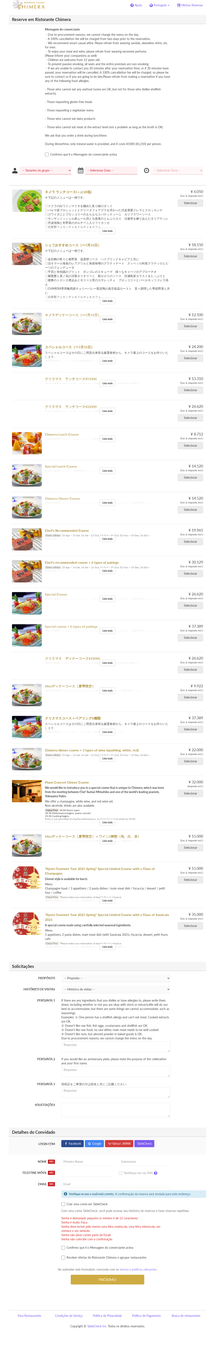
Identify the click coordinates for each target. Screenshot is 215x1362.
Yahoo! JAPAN (119, 1143)
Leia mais (107, 230)
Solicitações (45, 1105)
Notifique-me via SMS (139, 1173)
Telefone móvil (38, 1173)
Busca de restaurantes (186, 1315)
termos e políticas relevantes (138, 1269)
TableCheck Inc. (97, 1326)
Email (46, 1184)
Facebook (72, 1143)
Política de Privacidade (107, 1315)
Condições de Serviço (69, 1315)
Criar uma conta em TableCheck (84, 1204)
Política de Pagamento (146, 1315)
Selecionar (192, 203)
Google (94, 1143)
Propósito (46, 978)
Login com (46, 1144)
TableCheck (144, 1143)
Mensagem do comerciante (62, 29)
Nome (46, 1162)
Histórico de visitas (39, 989)
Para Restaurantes (29, 1315)
